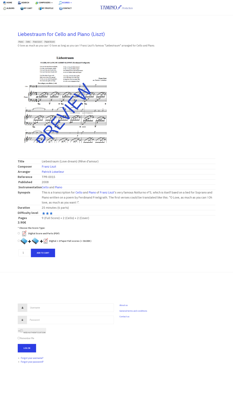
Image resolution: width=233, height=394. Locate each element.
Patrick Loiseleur (53, 172)
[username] (70, 307)
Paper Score (49, 42)
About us (123, 305)
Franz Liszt (37, 42)
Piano (21, 42)
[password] (70, 320)
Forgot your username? (32, 358)
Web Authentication (32, 331)
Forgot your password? (32, 361)
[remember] (19, 338)
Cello (28, 42)
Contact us (124, 316)
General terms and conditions (133, 311)
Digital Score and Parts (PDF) (43, 233)
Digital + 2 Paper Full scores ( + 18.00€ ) (70, 241)
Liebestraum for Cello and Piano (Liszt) (61, 34)
